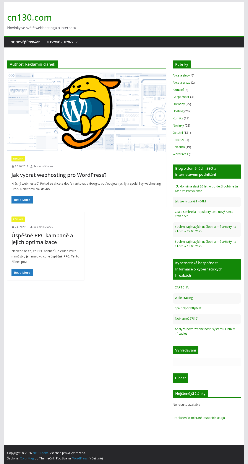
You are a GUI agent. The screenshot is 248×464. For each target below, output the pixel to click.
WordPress (180, 154)
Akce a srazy (181, 82)
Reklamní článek (43, 166)
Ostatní (178, 132)
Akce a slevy (181, 75)
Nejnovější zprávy (25, 42)
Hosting (178, 111)
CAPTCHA (182, 287)
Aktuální (178, 90)
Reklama (18, 158)
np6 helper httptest (188, 308)
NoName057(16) (186, 318)
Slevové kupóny (60, 42)
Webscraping (184, 298)
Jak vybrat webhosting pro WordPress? (59, 174)
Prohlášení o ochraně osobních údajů (199, 418)
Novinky (178, 125)
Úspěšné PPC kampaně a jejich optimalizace (42, 239)
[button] (75, 42)
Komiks (178, 118)
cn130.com (29, 17)
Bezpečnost (181, 97)
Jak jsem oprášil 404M (190, 201)
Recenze (179, 140)
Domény (179, 104)
